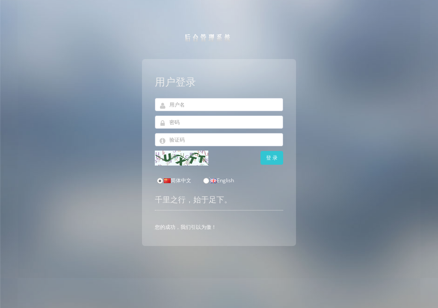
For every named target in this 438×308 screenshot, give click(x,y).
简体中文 (173, 181)
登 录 (272, 157)
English (218, 181)
